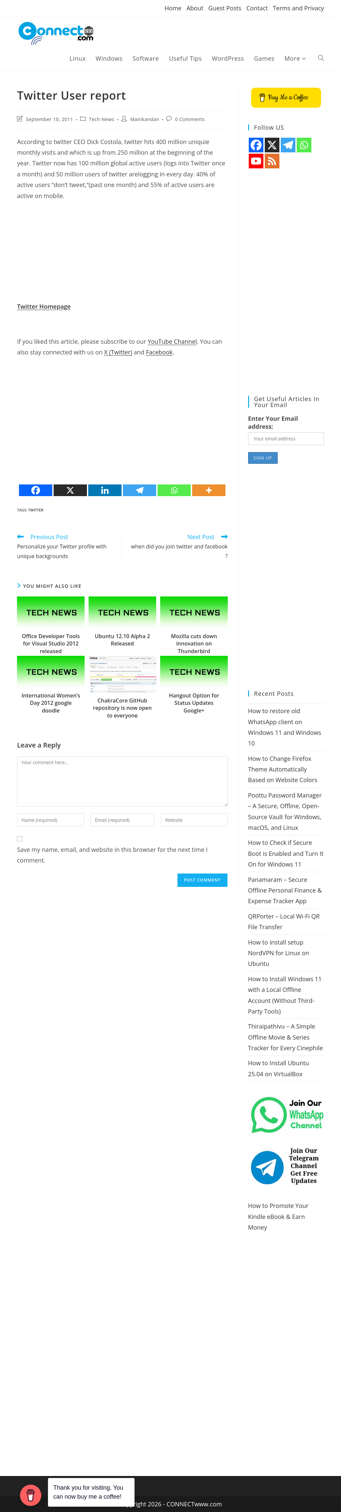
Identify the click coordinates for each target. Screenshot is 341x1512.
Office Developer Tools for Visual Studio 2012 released (51, 643)
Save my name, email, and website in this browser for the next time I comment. (112, 855)
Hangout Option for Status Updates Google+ (194, 703)
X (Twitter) (118, 352)
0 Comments (190, 119)
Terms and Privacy (298, 8)
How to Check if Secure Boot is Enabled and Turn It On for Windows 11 (286, 853)
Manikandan (144, 119)
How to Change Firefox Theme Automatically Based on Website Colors (282, 769)
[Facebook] (35, 490)
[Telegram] (139, 490)
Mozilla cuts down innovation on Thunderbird (194, 643)
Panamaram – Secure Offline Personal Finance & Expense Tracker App (285, 890)
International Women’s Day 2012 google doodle (50, 703)
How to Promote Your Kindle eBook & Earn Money (278, 1216)
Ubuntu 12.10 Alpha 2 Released (122, 639)
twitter (36, 509)
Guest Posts (224, 8)
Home (173, 8)
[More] (208, 490)
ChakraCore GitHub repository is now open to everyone (122, 708)
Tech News (101, 119)
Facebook (159, 352)
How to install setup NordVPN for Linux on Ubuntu (278, 953)
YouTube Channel (172, 341)
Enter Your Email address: (273, 422)
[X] (70, 490)
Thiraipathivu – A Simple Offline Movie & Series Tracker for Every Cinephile (285, 1037)
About (194, 8)
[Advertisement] (122, 254)
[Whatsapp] (174, 490)
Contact (257, 8)
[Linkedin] (105, 490)
